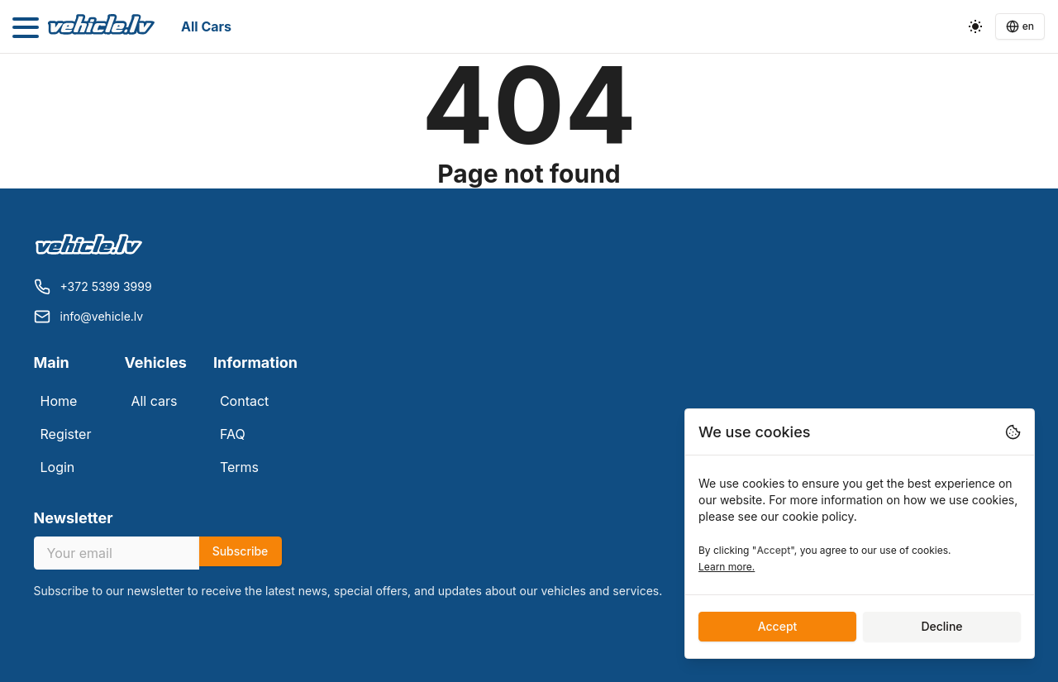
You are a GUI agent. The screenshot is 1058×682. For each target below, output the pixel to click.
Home (59, 401)
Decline (941, 626)
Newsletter (73, 518)
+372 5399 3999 (106, 286)
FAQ (232, 434)
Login (58, 467)
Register (66, 434)
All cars (206, 26)
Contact (244, 401)
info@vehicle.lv (102, 316)
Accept (778, 626)
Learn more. (726, 566)
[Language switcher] (1020, 26)
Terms (239, 467)
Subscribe (240, 551)
